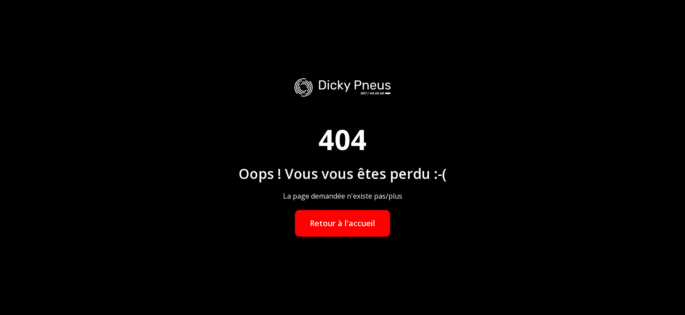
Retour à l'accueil (342, 223)
